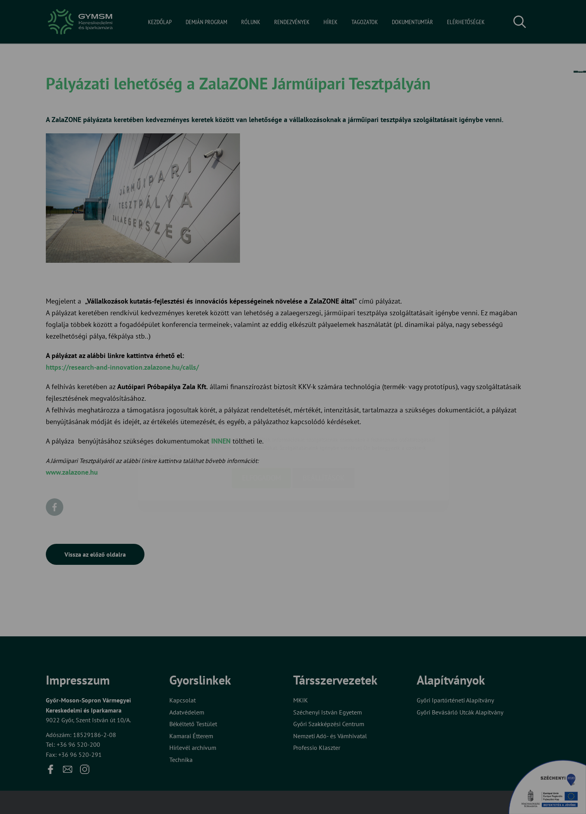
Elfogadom (261, 432)
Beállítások (323, 432)
